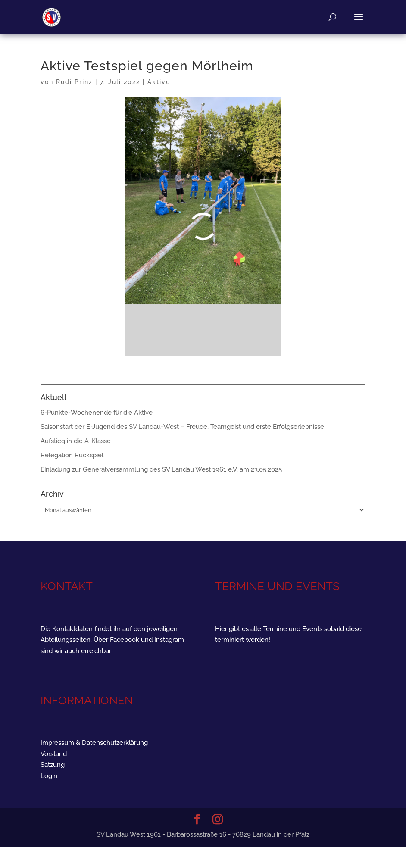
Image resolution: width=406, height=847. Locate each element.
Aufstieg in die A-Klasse (76, 441)
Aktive (158, 81)
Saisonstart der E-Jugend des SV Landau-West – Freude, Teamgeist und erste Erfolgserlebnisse (182, 427)
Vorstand (54, 754)
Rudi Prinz (74, 81)
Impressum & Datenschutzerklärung (94, 743)
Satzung (53, 765)
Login (49, 776)
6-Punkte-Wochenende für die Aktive (97, 412)
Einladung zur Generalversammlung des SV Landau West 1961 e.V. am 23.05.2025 (161, 469)
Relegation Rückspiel (72, 455)
